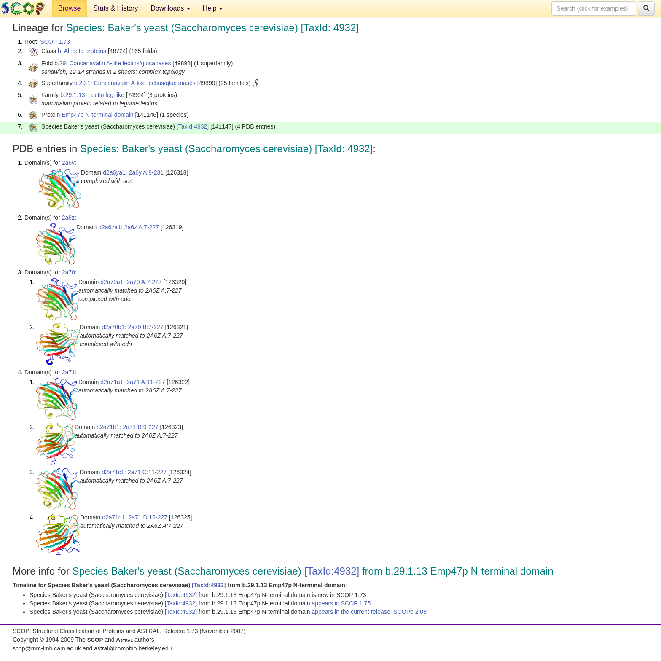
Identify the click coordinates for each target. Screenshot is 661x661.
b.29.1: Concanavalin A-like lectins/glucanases (135, 83)
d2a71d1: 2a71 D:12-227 (134, 517)
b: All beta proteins (82, 51)
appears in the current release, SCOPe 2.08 (369, 611)
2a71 (68, 372)
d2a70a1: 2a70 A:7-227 (131, 282)
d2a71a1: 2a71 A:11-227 (132, 382)
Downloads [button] (170, 8)
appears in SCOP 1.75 (341, 603)
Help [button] (213, 8)
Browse (69, 8)
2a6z (68, 217)
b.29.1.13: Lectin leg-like (92, 94)
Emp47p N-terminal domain (97, 114)
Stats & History (115, 8)
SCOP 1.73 (55, 41)
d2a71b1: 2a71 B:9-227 (127, 427)
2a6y (68, 162)
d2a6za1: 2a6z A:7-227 (128, 227)
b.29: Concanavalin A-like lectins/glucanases (112, 63)
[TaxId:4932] (193, 126)
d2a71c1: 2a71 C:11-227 (134, 472)
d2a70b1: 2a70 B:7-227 (132, 327)
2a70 (68, 272)
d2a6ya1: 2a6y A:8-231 (133, 172)
